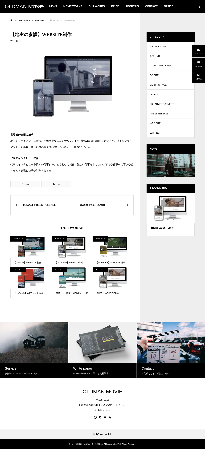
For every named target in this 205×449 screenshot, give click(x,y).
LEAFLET (155, 94)
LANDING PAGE (158, 85)
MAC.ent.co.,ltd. (102, 434)
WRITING (155, 133)
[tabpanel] (171, 214)
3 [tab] (174, 219)
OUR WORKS (97, 6)
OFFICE (168, 6)
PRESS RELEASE (159, 113)
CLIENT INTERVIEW (160, 65)
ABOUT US (132, 6)
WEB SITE (15, 41)
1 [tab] (168, 219)
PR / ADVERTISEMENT (162, 104)
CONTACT (151, 6)
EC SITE (154, 75)
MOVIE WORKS (72, 6)
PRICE (115, 6)
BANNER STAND (158, 46)
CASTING (155, 56)
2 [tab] (171, 219)
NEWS (53, 6)
